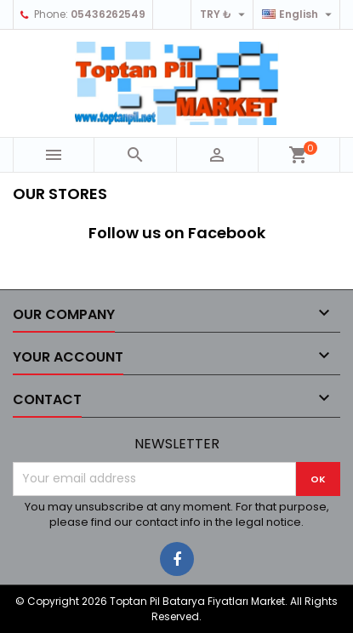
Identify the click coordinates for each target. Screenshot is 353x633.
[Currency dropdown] (224, 14)
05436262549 (108, 14)
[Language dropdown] (299, 14)
